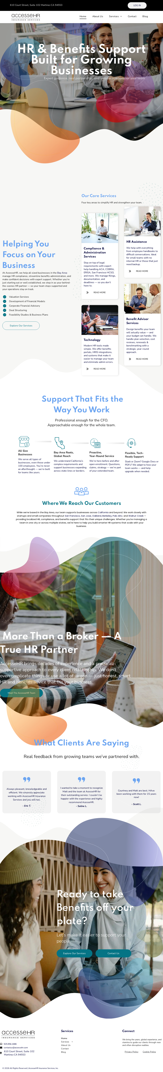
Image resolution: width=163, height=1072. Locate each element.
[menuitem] (83, 16)
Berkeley (107, 515)
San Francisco (72, 515)
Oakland (96, 515)
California (103, 512)
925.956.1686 (10, 1044)
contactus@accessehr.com (16, 1047)
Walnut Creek (135, 515)
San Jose (86, 515)
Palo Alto (117, 515)
